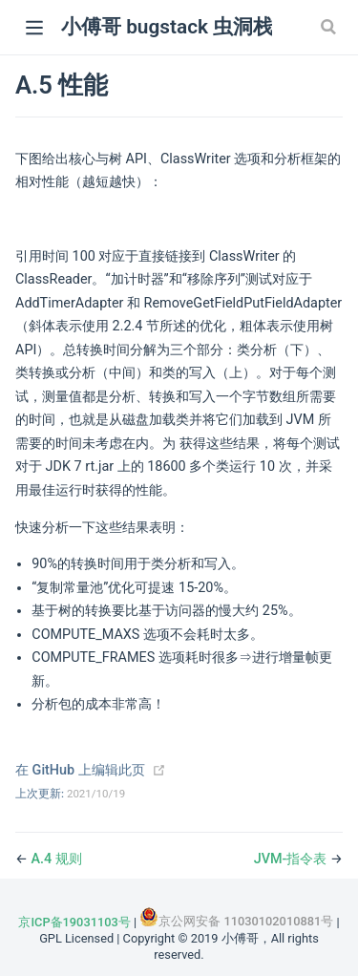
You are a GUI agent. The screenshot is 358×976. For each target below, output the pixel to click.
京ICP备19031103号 (74, 922)
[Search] (330, 27)
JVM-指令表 (292, 859)
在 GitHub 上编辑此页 (80, 770)
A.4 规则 (57, 859)
